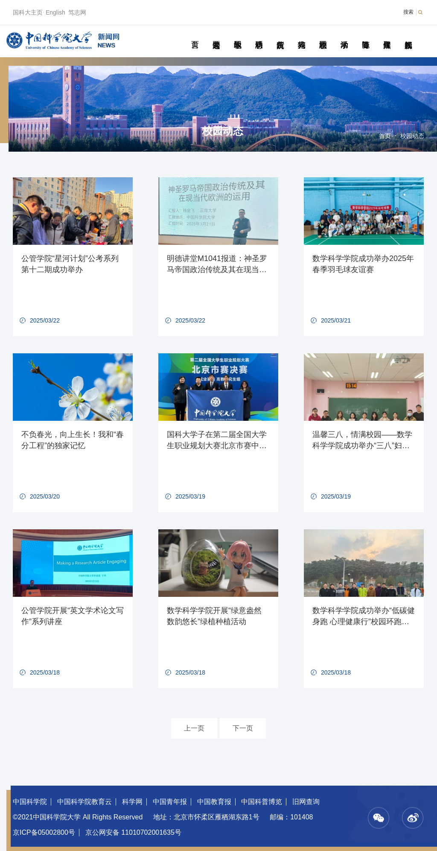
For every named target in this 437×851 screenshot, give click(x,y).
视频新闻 (408, 35)
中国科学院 (30, 801)
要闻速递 (216, 35)
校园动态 (322, 35)
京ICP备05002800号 (44, 832)
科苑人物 (301, 35)
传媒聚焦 (386, 35)
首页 (194, 35)
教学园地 (237, 35)
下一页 (243, 728)
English (55, 12)
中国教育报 (214, 801)
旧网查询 (306, 801)
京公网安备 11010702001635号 (133, 832)
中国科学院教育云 (84, 801)
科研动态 (258, 35)
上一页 (194, 728)
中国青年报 (170, 801)
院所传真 (280, 35)
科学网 (132, 801)
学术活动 (344, 35)
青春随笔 (365, 35)
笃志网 (77, 12)
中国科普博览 (261, 801)
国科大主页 (28, 12)
